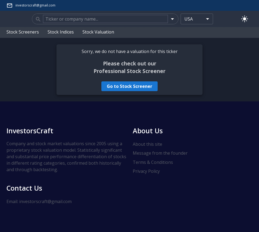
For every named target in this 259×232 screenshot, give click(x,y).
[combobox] (105, 19)
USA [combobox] (188, 19)
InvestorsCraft (29, 130)
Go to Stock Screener (129, 86)
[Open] (172, 19)
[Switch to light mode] (244, 19)
